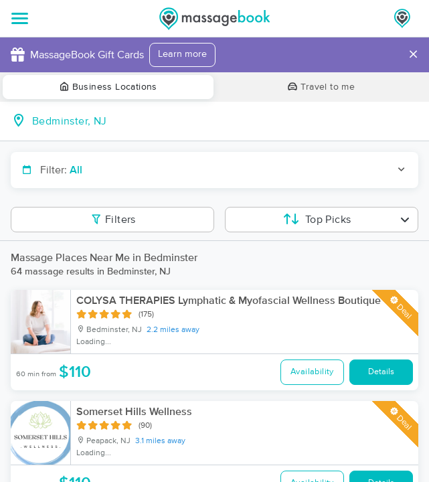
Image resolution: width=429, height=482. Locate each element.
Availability (312, 372)
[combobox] (225, 121)
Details (381, 372)
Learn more (182, 54)
